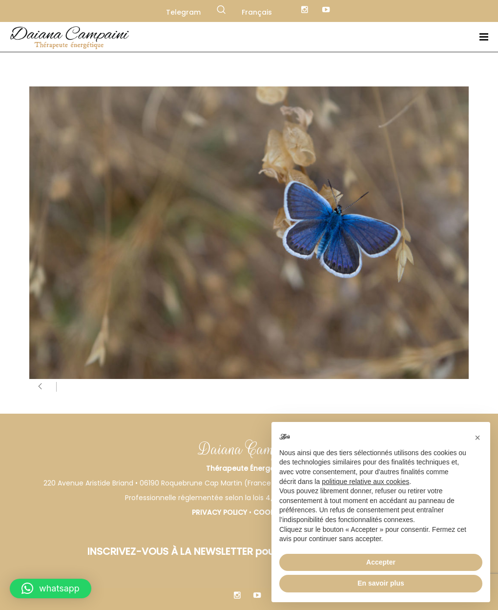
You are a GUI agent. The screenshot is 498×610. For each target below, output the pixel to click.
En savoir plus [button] (380, 583)
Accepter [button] (380, 562)
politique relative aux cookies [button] (365, 481)
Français (257, 12)
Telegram (183, 12)
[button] (50, 588)
